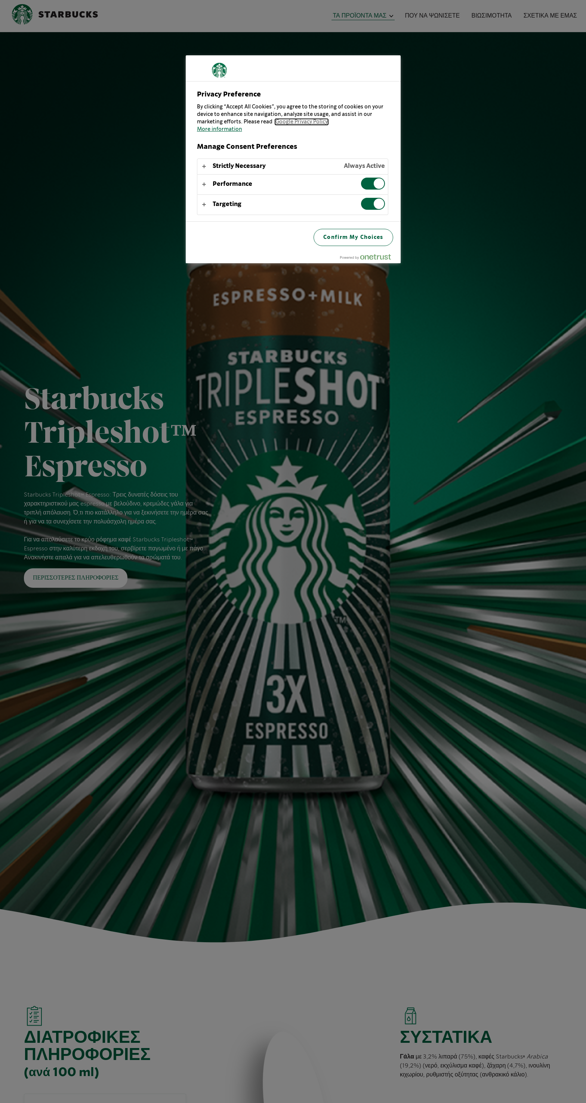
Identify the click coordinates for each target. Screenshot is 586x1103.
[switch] (373, 184)
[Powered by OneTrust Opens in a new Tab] (368, 258)
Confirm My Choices (353, 237)
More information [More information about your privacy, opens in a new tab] (219, 129)
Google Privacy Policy (301, 122)
